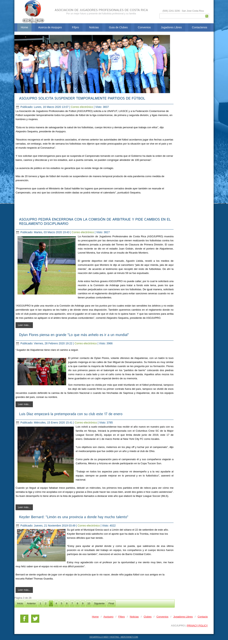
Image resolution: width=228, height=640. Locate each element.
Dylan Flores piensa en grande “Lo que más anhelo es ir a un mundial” (74, 335)
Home (24, 27)
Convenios (144, 27)
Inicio (20, 603)
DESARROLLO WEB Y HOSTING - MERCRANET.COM (113, 637)
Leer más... (24, 325)
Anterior (31, 603)
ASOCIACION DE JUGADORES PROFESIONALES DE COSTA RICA (101, 10)
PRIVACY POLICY (197, 625)
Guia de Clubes (118, 27)
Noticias (94, 27)
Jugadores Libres (171, 27)
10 (88, 603)
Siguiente (99, 603)
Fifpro (75, 27)
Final (111, 603)
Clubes (147, 616)
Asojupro (108, 616)
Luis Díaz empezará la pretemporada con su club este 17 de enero (70, 414)
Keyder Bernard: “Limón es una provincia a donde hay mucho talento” (73, 517)
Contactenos (199, 27)
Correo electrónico (82, 106)
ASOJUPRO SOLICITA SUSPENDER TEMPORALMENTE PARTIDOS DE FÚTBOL (82, 98)
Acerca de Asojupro (50, 27)
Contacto (203, 616)
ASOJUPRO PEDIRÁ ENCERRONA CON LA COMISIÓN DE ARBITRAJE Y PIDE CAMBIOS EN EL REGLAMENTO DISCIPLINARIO (95, 222)
